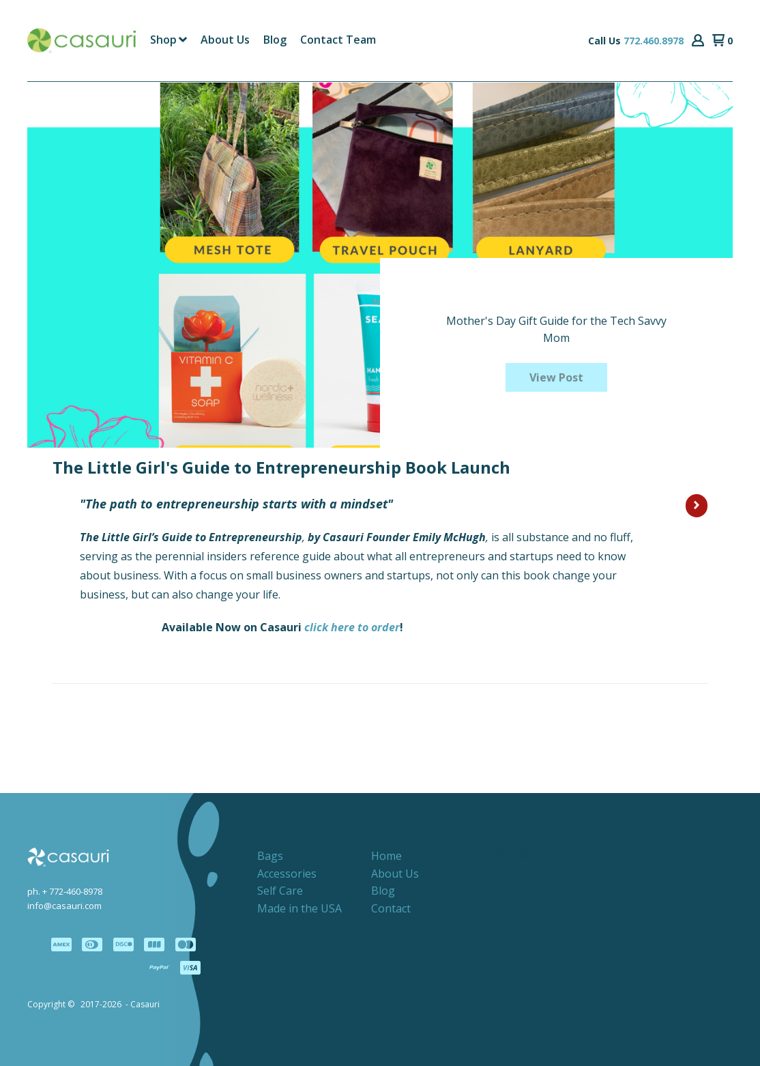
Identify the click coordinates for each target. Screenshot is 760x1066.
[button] (698, 41)
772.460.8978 (654, 40)
